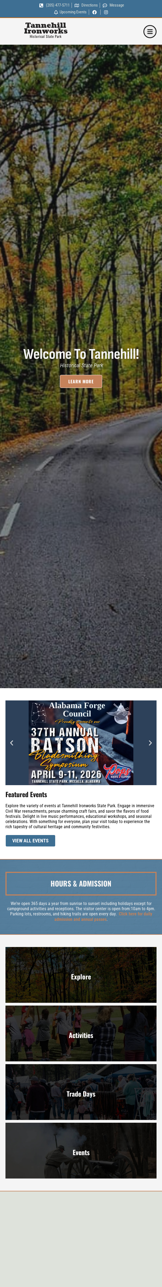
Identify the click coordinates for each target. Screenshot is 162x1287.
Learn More (81, 384)
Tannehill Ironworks (45, 28)
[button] (11, 742)
